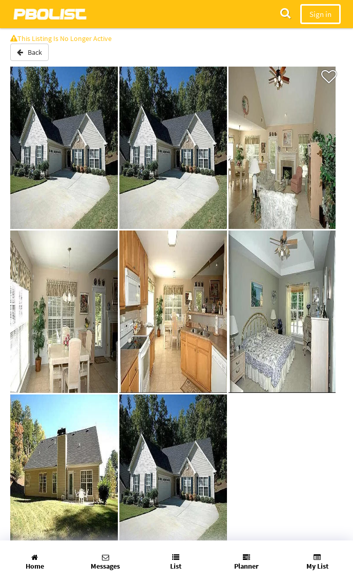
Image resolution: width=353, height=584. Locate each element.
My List (317, 562)
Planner (246, 562)
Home (35, 562)
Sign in (320, 14)
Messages (105, 562)
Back (29, 52)
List (175, 562)
